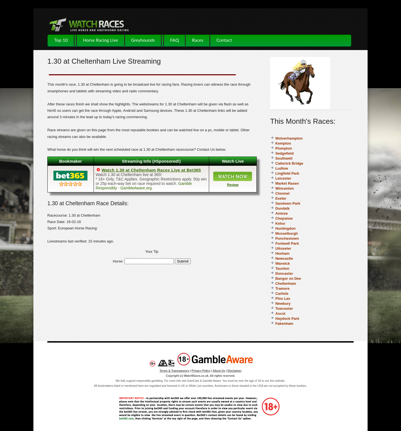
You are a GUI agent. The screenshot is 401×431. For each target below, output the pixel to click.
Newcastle (284, 258)
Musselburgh (286, 233)
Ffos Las (282, 298)
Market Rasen (287, 183)
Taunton (282, 268)
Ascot (280, 313)
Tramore (282, 288)
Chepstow (284, 218)
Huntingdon (285, 228)
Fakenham (284, 323)
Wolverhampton (289, 138)
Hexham (282, 253)
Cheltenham (285, 283)
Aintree (281, 213)
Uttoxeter (283, 248)
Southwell (283, 158)
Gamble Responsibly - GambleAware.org (144, 185)
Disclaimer (235, 370)
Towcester (284, 308)
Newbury (283, 303)
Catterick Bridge (289, 163)
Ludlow (281, 168)
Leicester (283, 178)
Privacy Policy (201, 370)
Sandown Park (287, 203)
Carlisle (281, 293)
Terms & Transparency (174, 370)
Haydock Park (287, 318)
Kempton (283, 143)
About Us (219, 370)
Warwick (282, 263)
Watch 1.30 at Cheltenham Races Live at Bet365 (151, 170)
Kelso (280, 223)
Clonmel (282, 193)
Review (232, 185)
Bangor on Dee (288, 278)
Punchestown (287, 238)
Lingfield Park (287, 173)
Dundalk (282, 208)
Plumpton (283, 148)
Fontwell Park (287, 243)
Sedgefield (284, 153)
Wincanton (284, 188)
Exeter (281, 198)
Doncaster (284, 273)
